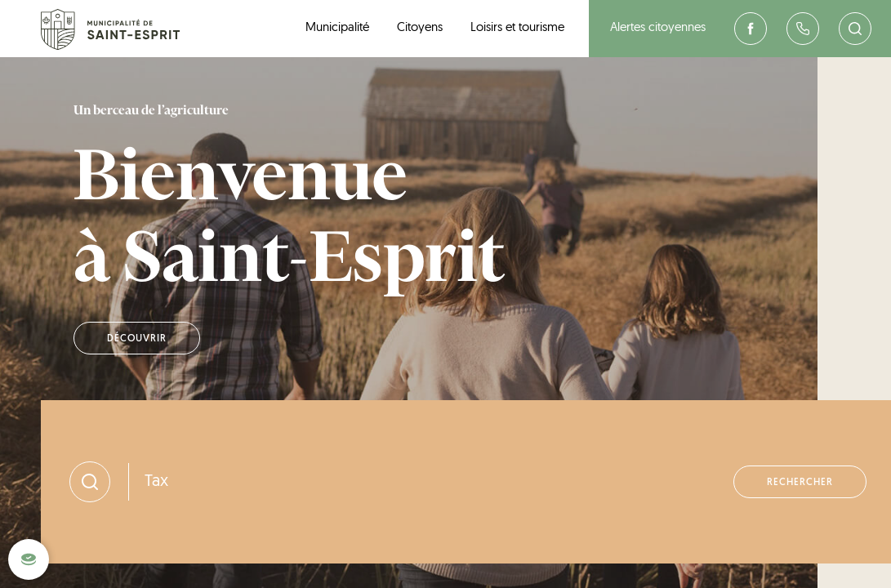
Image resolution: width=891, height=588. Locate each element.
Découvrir (137, 342)
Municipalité (337, 28)
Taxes (164, 489)
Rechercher (800, 490)
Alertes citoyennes (658, 28)
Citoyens (420, 28)
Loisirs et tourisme (517, 28)
